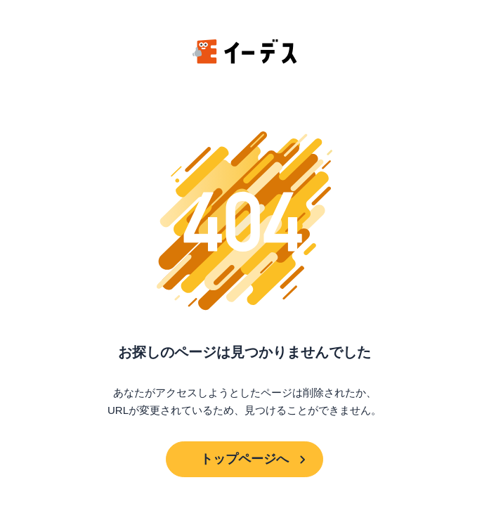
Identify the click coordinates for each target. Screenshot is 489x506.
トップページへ (244, 459)
